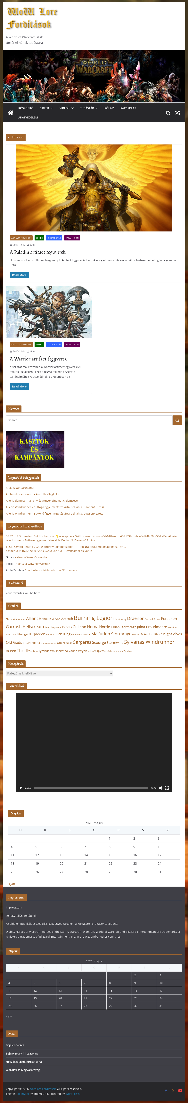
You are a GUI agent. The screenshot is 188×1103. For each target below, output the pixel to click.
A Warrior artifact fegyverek (38, 359)
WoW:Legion (72, 238)
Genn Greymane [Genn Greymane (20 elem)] (53, 627)
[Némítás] (161, 788)
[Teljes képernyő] (167, 788)
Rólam (109, 108)
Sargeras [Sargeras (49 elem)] (82, 642)
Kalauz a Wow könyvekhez (32, 557)
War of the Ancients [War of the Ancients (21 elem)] (112, 651)
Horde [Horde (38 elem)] (104, 626)
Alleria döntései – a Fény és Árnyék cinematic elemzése (42, 500)
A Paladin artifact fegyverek (38, 252)
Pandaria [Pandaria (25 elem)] (34, 643)
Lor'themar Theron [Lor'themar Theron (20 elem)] (81, 634)
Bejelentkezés (15, 1045)
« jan (11, 884)
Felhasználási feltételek (21, 915)
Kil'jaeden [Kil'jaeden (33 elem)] (37, 634)
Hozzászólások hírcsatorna (24, 1062)
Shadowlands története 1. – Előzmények (51, 570)
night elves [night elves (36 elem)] (172, 634)
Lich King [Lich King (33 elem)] (63, 634)
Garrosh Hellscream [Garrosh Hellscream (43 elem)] (25, 626)
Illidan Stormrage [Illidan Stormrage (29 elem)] (123, 627)
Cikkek (44, 108)
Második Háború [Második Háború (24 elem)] (151, 634)
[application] (94, 742)
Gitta (32, 245)
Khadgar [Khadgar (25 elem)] (23, 634)
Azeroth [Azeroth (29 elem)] (67, 619)
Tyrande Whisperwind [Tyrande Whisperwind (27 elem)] (53, 651)
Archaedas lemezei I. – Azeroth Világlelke (32, 494)
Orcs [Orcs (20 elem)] (25, 642)
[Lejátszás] (21, 788)
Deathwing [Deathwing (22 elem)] (120, 619)
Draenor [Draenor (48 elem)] (135, 618)
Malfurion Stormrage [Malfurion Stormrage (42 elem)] (111, 634)
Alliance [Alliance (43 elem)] (33, 618)
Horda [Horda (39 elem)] (92, 626)
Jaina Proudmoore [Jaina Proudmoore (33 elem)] (152, 626)
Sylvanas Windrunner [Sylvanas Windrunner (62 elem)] (149, 641)
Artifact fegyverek (21, 238)
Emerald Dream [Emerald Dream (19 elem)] (152, 619)
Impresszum (14, 907)
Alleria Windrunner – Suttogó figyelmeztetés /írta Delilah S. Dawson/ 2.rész (54, 513)
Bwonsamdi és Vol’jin (78, 551)
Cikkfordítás (54, 238)
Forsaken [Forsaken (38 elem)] (169, 618)
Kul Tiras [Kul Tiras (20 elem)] (50, 634)
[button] (51, 108)
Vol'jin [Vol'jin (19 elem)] (97, 651)
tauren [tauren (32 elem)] (11, 650)
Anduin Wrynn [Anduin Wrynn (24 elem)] (51, 619)
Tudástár (87, 108)
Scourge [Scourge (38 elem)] (99, 642)
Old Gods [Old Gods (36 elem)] (14, 642)
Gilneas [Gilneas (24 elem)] (67, 627)
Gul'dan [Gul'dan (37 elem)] (79, 626)
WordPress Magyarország (23, 1070)
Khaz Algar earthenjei (20, 488)
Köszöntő (25, 108)
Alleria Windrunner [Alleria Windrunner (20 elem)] (15, 619)
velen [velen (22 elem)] (91, 651)
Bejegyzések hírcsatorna (22, 1053)
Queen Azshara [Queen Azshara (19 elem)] (48, 643)
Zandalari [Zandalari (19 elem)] (128, 651)
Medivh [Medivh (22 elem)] (136, 634)
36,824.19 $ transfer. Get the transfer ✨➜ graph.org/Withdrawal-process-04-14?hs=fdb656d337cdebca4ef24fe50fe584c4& (86, 536)
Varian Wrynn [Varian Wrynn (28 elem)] (78, 651)
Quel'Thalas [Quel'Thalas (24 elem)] (64, 643)
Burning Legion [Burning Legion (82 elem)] (94, 618)
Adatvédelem (28, 117)
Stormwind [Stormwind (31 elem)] (115, 642)
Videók (64, 108)
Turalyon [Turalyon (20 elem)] (33, 651)
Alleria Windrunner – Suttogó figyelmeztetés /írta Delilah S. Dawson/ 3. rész (55, 507)
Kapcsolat (128, 108)
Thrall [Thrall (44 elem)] (22, 650)
